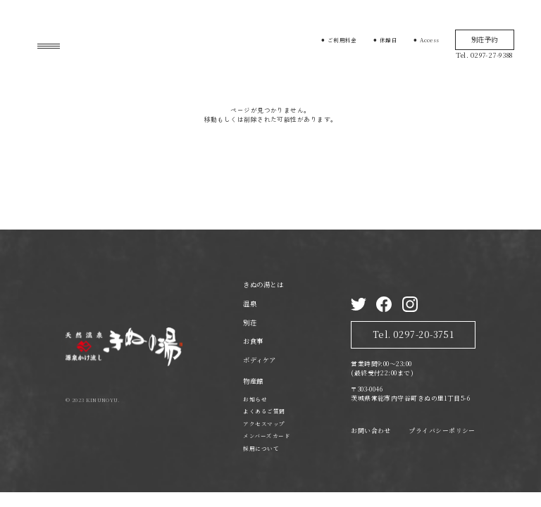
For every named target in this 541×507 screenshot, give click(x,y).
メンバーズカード (266, 435)
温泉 (249, 303)
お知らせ (255, 399)
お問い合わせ (371, 430)
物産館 (253, 381)
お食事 (253, 341)
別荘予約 (484, 39)
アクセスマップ (264, 423)
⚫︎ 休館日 (385, 40)
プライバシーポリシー (442, 430)
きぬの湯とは (263, 284)
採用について (261, 448)
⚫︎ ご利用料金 (339, 40)
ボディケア (259, 360)
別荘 (249, 322)
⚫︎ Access (426, 40)
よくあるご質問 (264, 411)
